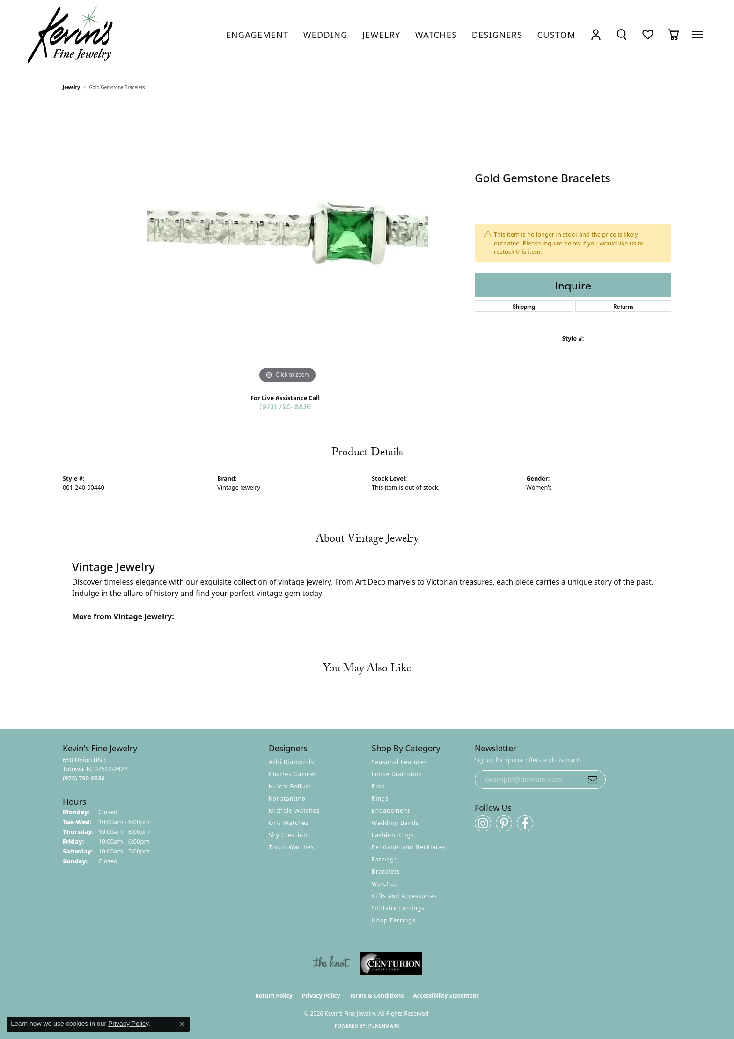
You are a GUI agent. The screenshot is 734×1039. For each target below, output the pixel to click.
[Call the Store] (84, 778)
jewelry (71, 87)
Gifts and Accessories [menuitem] (404, 896)
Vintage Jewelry (238, 487)
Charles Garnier (292, 774)
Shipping (524, 306)
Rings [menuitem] (380, 798)
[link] (257, 35)
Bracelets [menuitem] (386, 872)
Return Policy (274, 996)
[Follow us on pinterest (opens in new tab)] (504, 823)
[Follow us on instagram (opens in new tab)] (483, 823)
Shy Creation (288, 835)
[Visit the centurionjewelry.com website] (391, 963)
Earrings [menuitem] (384, 859)
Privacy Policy (321, 996)
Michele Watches (294, 811)
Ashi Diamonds (291, 762)
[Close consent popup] (182, 1024)
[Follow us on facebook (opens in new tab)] (525, 823)
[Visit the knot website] (331, 963)
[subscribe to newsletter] (592, 779)
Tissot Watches (291, 847)
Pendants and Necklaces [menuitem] (409, 847)
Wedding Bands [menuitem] (395, 823)
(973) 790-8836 (285, 406)
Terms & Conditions (377, 996)
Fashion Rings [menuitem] (393, 835)
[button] (596, 35)
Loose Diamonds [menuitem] (397, 774)
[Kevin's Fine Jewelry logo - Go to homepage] (70, 35)
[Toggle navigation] (697, 35)
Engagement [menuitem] (391, 811)
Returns (623, 306)
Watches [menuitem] (384, 884)
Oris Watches (289, 823)
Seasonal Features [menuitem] (399, 762)
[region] (287, 245)
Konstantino (287, 798)
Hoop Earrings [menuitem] (393, 920)
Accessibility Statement (445, 996)
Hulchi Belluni (290, 786)
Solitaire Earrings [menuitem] (398, 908)
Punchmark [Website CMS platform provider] (384, 1026)
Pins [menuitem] (378, 786)
